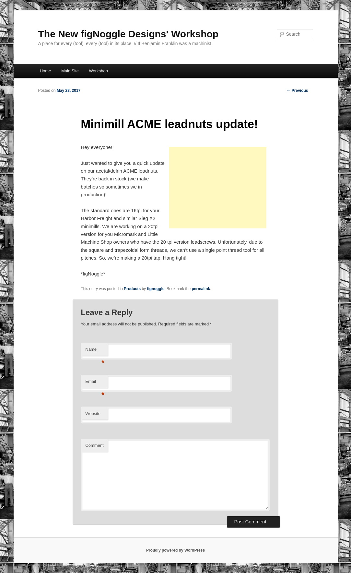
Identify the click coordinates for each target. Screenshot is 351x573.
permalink (201, 288)
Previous (297, 90)
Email (94, 383)
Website (92, 413)
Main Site (70, 70)
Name (94, 351)
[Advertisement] (217, 187)
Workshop (98, 70)
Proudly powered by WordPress (175, 550)
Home (45, 70)
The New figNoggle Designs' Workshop (128, 34)
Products (132, 288)
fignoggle (155, 288)
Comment (94, 445)
